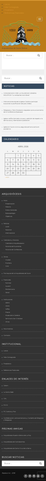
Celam (6, 385)
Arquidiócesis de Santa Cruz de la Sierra (17, 448)
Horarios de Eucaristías (13, 246)
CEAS (7, 306)
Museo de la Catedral (12, 315)
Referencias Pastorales (14, 13)
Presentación (10, 204)
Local (7, 226)
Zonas (6, 257)
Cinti (7, 266)
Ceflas (7, 309)
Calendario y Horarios (11, 240)
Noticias (6, 223)
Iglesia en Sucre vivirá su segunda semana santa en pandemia (21, 128)
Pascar (7, 312)
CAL (5, 398)
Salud (7, 292)
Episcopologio (10, 213)
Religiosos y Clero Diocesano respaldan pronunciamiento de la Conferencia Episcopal (23, 111)
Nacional (8, 230)
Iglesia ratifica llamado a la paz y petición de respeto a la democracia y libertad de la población (23, 119)
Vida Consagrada (11, 7)
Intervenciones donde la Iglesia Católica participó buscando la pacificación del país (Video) (21, 102)
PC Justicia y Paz (10, 411)
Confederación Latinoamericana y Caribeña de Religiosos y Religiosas (24, 419)
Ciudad (7, 260)
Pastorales (7, 280)
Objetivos (8, 216)
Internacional (10, 233)
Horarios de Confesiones (13, 249)
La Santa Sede (8, 392)
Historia (8, 207)
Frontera (8, 263)
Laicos (7, 4)
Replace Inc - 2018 (8, 473)
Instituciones (8, 299)
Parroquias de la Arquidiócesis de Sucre (17, 273)
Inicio (5, 200)
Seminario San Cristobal (13, 318)
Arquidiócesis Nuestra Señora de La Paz (17, 435)
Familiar (8, 283)
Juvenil (7, 286)
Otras (7, 322)
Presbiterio (9, 10)
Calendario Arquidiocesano (14, 243)
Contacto (7, 335)
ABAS (7, 303)
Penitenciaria (10, 289)
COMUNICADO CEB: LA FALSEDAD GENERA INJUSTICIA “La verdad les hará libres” (20, 94)
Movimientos (8, 329)
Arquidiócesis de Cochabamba (14, 442)
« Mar (7, 177)
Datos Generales (11, 210)
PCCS (6, 405)
